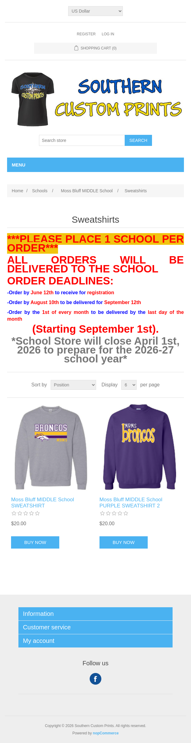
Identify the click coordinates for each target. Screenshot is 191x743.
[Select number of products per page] (129, 385)
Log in (108, 34)
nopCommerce (106, 733)
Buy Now (35, 542)
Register (86, 34)
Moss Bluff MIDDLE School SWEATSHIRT (42, 503)
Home (17, 190)
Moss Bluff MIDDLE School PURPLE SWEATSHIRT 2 (130, 503)
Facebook (95, 679)
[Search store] (82, 140)
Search (138, 140)
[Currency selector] (95, 11)
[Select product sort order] (73, 385)
